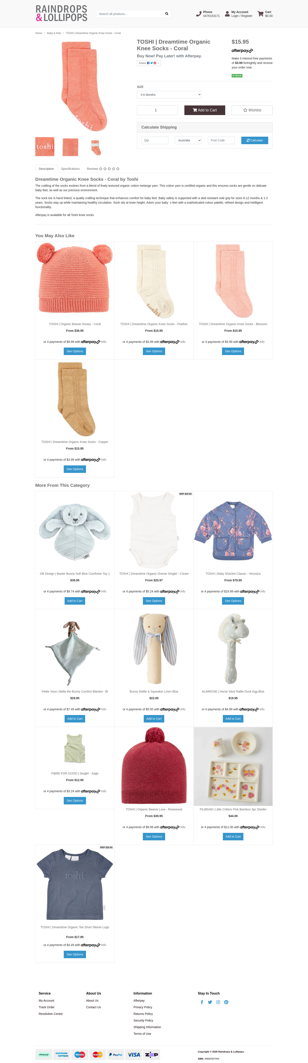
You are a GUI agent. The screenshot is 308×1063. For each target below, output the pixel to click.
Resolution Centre (51, 1014)
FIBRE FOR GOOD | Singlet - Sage (75, 773)
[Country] (188, 140)
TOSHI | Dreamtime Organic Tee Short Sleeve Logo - (75, 929)
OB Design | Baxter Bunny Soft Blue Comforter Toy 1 (75, 573)
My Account (46, 1000)
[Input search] (129, 14)
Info (103, 341)
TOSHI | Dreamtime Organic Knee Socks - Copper (74, 442)
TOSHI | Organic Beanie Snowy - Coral (75, 324)
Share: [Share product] (148, 63)
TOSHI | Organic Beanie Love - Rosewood (154, 809)
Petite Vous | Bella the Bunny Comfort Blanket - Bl (75, 691)
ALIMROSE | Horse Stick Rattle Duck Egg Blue (233, 691)
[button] (208, 14)
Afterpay (139, 1000)
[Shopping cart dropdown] (265, 14)
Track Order (47, 1007)
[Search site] (167, 14)
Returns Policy (143, 1014)
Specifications (70, 168)
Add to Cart (205, 110)
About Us (92, 1000)
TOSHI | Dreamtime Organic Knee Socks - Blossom (233, 324)
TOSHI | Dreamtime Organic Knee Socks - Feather (154, 324)
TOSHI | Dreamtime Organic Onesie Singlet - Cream (154, 573)
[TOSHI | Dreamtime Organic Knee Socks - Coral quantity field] (157, 110)
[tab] (46, 169)
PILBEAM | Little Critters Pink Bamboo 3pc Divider (233, 809)
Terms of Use (142, 1033)
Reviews (103, 168)
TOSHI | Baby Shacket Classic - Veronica (233, 573)
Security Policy (143, 1020)
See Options (75, 351)
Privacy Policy (142, 1007)
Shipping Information (147, 1027)
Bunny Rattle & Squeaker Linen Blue (154, 691)
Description (46, 168)
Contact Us (93, 1007)
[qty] (154, 140)
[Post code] (221, 140)
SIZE (140, 87)
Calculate (255, 140)
